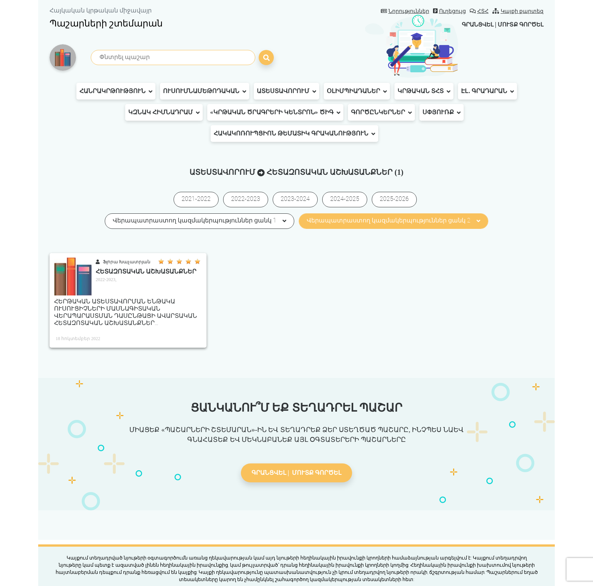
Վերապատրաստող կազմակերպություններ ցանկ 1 (199, 220)
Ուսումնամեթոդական (204, 91)
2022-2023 (245, 198)
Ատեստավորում (286, 91)
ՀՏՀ (479, 11)
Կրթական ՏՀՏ (423, 91)
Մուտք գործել (518, 24)
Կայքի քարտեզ (518, 11)
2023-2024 (295, 198)
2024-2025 (344, 198)
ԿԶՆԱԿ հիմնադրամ (164, 112)
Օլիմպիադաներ (357, 91)
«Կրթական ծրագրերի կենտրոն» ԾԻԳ (275, 112)
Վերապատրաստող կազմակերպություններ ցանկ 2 (393, 220)
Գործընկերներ (381, 112)
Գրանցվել (472, 24)
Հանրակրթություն (115, 91)
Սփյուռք (441, 112)
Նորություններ (405, 11)
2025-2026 (394, 198)
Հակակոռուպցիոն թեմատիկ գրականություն (294, 133)
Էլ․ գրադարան (487, 91)
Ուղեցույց (449, 11)
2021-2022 (196, 198)
